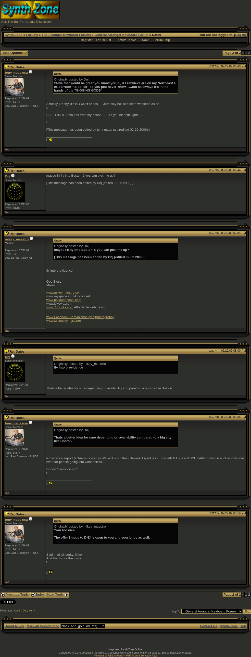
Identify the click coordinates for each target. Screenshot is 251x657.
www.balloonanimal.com (63, 300)
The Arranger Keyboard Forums (66, 35)
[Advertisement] (161, 12)
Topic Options (14, 53)
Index (38, 594)
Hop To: (176, 611)
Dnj (7, 176)
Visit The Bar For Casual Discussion (26, 21)
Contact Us (208, 626)
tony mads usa (16, 72)
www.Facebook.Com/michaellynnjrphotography (80, 317)
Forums (32, 35)
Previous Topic (15, 594)
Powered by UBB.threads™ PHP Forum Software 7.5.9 (125, 655)
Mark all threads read (43, 626)
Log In (240, 35)
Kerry (32, 610)
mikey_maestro (17, 239)
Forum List (103, 40)
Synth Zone (14, 35)
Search (145, 40)
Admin (17, 610)
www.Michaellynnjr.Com (63, 321)
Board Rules (14, 626)
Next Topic (57, 594)
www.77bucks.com (59, 307)
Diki (25, 610)
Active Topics (126, 40)
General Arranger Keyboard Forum (121, 35)
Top (7, 149)
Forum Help (162, 40)
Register (87, 40)
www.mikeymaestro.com (64, 292)
